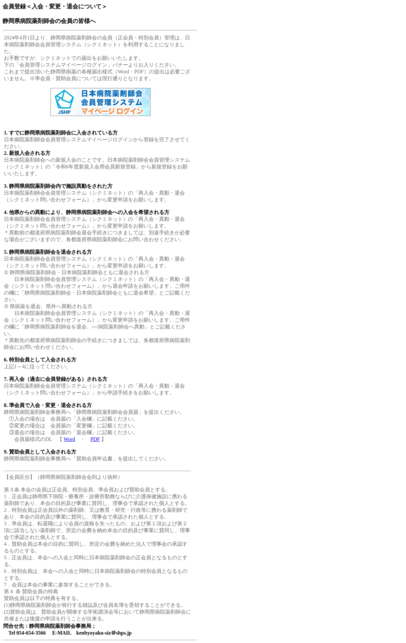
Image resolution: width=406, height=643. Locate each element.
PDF (95, 439)
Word (69, 439)
